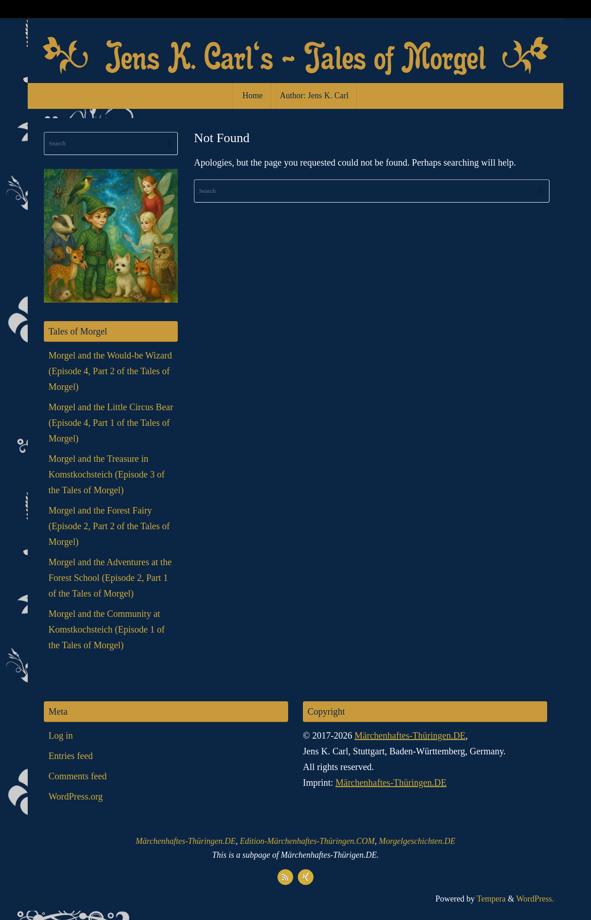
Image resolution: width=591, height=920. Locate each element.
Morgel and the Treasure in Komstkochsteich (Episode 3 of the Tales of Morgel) (106, 474)
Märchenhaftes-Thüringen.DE (410, 735)
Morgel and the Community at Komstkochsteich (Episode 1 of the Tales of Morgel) (106, 629)
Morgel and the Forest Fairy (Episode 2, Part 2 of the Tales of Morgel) (109, 526)
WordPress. (535, 898)
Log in (60, 735)
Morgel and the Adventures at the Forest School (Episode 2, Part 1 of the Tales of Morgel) (110, 577)
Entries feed (70, 756)
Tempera (491, 898)
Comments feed (77, 776)
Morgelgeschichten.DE (417, 841)
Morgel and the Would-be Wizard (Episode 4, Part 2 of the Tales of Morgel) (110, 371)
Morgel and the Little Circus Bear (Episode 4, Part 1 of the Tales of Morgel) (110, 422)
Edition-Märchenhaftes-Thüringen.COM (307, 841)
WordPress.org (75, 796)
